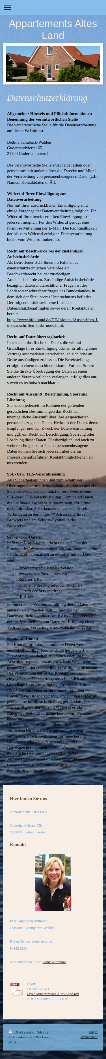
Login (93, 1032)
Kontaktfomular (54, 962)
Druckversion (21, 1032)
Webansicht (89, 1037)
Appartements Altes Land (53, 29)
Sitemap (43, 1032)
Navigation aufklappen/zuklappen (53, 7)
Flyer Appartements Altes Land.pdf (53, 994)
